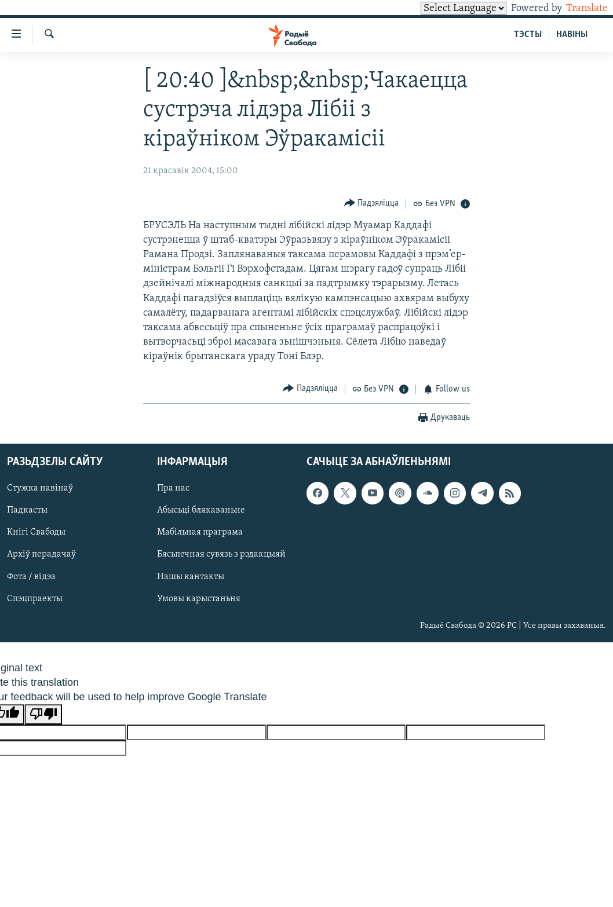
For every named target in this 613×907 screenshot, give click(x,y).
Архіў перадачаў (41, 554)
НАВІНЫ (572, 34)
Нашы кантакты (190, 576)
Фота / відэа (31, 576)
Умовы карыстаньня (198, 599)
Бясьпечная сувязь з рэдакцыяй (221, 554)
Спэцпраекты (35, 599)
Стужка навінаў (40, 488)
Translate (576, 8)
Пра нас (173, 488)
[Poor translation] (43, 714)
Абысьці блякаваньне (201, 510)
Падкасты (27, 510)
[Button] (371, 203)
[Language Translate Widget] (444, 8)
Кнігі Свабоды (36, 532)
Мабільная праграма (200, 532)
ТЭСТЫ (528, 34)
